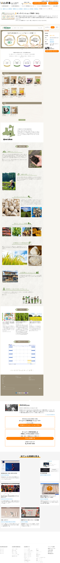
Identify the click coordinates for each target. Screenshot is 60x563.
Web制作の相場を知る (16, 546)
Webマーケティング (39, 560)
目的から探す (2, 551)
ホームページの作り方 (39, 561)
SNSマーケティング (39, 558)
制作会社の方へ (51, 553)
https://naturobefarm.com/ (54, 37)
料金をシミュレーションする (30, 425)
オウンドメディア (38, 551)
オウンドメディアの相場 (15, 554)
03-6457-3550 (27, 3)
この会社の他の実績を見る (50, 414)
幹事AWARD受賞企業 (27, 560)
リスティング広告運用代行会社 (40, 557)
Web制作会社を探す (4, 546)
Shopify (37, 550)
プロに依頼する (30, 438)
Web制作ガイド (27, 546)
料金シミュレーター (51, 548)
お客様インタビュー (27, 558)
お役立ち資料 (50, 550)
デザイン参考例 (26, 561)
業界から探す (2, 550)
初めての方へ (50, 551)
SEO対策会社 (38, 554)
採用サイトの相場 (14, 553)
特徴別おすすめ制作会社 (27, 554)
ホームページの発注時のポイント (29, 551)
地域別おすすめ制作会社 (27, 553)
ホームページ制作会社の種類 (28, 550)
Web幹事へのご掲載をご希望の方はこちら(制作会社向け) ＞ (50, 1)
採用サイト (38, 553)
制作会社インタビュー (27, 557)
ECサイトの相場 (14, 551)
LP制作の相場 (14, 550)
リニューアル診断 (51, 546)
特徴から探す (2, 553)
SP (56, 27)
